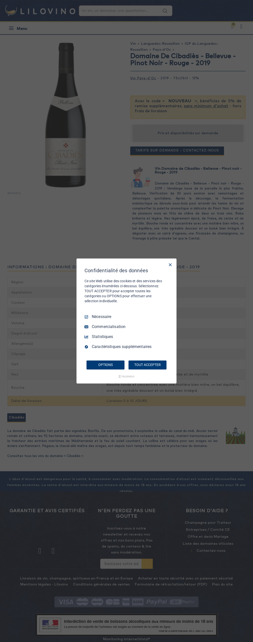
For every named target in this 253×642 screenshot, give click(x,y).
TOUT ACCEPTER (147, 365)
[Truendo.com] (126, 376)
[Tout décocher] (170, 264)
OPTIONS (105, 365)
